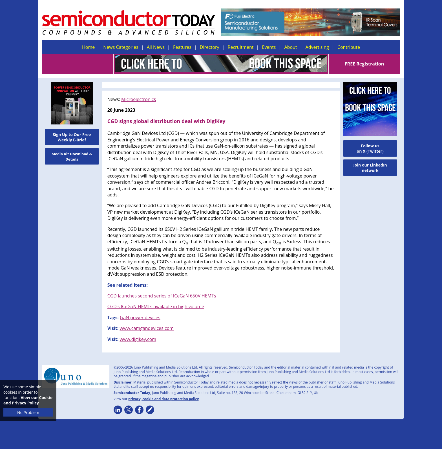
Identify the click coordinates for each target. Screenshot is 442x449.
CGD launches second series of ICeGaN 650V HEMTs (161, 296)
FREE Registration (364, 64)
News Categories (120, 47)
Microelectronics (138, 99)
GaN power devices (140, 317)
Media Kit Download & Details (72, 156)
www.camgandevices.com (147, 328)
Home (88, 47)
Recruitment (241, 47)
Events (269, 47)
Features (182, 47)
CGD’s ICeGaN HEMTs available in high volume (155, 306)
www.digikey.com (138, 339)
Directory (209, 47)
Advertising (317, 47)
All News (156, 47)
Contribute (348, 47)
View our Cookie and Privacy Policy (27, 400)
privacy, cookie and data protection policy (163, 399)
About (290, 47)
